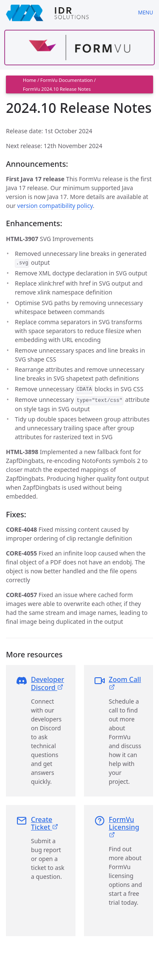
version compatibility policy (55, 206)
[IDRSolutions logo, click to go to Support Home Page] (66, 12)
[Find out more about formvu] (79, 47)
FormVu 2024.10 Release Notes (57, 89)
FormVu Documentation (66, 80)
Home (29, 80)
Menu (145, 12)
